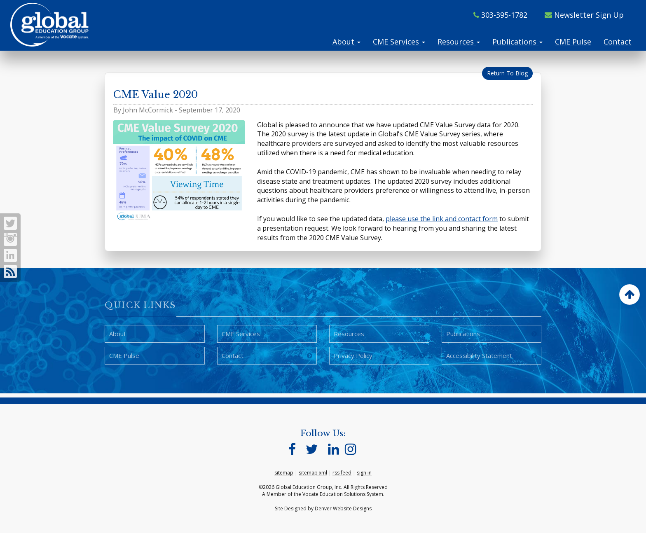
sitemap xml (313, 472)
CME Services (399, 42)
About (346, 42)
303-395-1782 (500, 15)
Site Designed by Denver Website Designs (323, 508)
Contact (618, 42)
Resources (459, 42)
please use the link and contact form (442, 218)
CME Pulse (573, 42)
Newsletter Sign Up (584, 15)
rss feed (341, 472)
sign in (364, 472)
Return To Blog (507, 73)
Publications (517, 42)
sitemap (283, 472)
